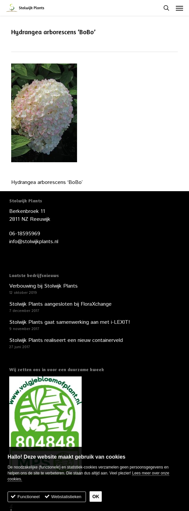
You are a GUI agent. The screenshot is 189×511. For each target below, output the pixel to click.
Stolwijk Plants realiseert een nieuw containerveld (66, 340)
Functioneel (28, 500)
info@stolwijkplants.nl (33, 241)
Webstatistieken (66, 500)
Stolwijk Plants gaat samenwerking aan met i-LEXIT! (69, 322)
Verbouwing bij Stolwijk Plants (43, 286)
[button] (179, 8)
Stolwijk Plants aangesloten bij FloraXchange (60, 304)
